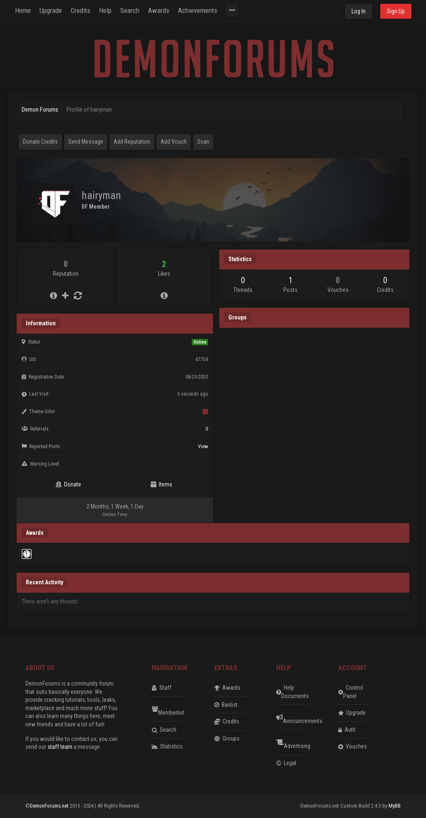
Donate (68, 484)
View (203, 446)
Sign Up (396, 11)
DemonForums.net (50, 806)
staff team (59, 746)
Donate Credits (40, 141)
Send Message (85, 141)
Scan (203, 141)
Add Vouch (174, 141)
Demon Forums (40, 109)
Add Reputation (132, 141)
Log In (359, 11)
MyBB (395, 806)
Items (161, 484)
